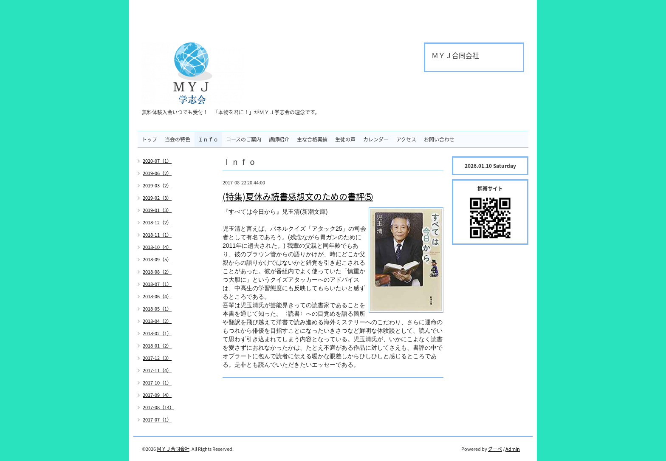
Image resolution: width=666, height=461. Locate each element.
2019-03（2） (157, 185)
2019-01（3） (157, 210)
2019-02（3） (157, 197)
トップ (149, 139)
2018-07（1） (157, 284)
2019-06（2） (157, 173)
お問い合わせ (439, 139)
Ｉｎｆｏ (208, 139)
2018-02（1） (157, 333)
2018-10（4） (157, 247)
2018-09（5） (157, 259)
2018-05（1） (157, 308)
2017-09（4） (157, 395)
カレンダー (376, 139)
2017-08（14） (158, 407)
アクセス (406, 139)
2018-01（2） (157, 345)
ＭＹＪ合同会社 (173, 449)
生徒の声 (345, 139)
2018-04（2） (157, 321)
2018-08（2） (157, 271)
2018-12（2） (157, 222)
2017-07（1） (157, 419)
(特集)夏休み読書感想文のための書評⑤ (298, 196)
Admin (512, 449)
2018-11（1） (157, 234)
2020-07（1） (157, 160)
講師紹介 (279, 139)
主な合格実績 (312, 139)
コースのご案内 (243, 139)
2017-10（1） (157, 382)
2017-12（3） (157, 358)
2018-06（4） (157, 296)
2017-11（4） (157, 370)
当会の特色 (177, 139)
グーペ (495, 449)
